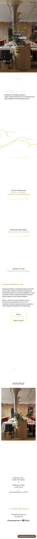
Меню (33, 2)
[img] (35, 1)
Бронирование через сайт (26, 536)
